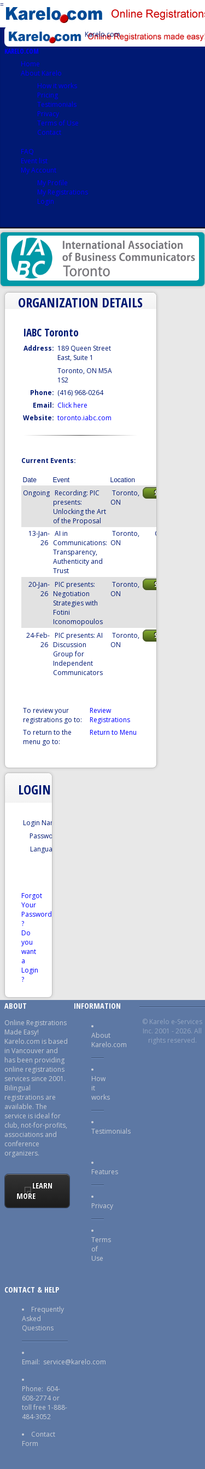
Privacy (48, 113)
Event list (34, 160)
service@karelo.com (74, 1362)
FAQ (27, 151)
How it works (57, 85)
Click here (72, 405)
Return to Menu (113, 732)
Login (45, 201)
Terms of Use (58, 123)
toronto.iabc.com (84, 417)
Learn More (34, 1190)
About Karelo (41, 73)
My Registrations (62, 192)
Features (104, 1171)
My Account (38, 170)
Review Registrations (110, 715)
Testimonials (57, 104)
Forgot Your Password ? (36, 909)
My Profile (52, 182)
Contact (49, 132)
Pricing (47, 95)
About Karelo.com (109, 1040)
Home (30, 63)
